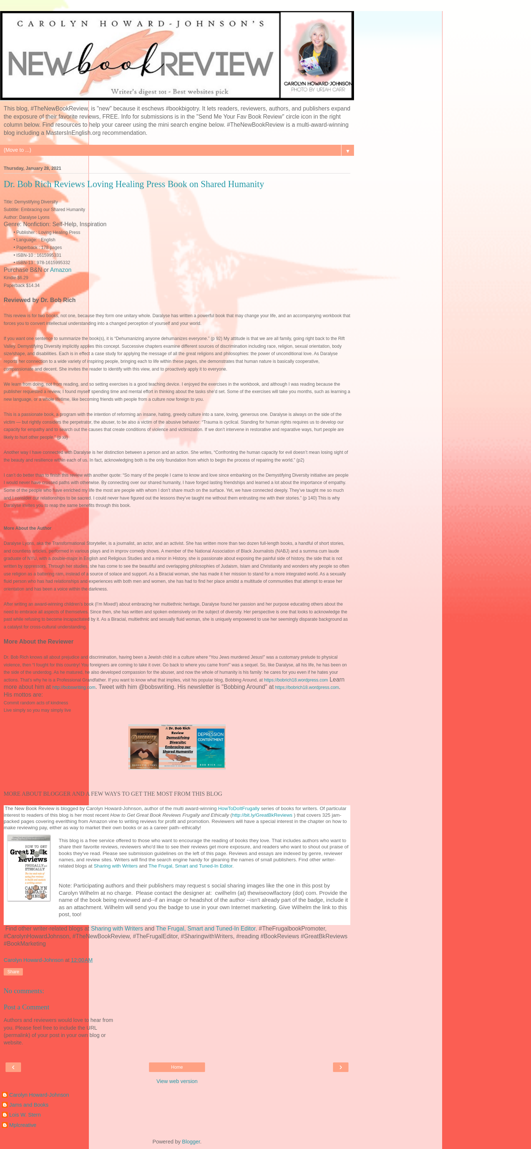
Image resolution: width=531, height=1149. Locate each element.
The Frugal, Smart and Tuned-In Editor (190, 866)
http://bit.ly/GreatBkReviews (262, 815)
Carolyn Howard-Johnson (39, 1095)
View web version (177, 1081)
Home (177, 1067)
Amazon (61, 270)
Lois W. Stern (25, 1115)
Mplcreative (23, 1125)
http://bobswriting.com (74, 687)
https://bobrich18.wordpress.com (296, 680)
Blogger (191, 1142)
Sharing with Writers (116, 866)
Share (13, 971)
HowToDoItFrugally (239, 808)
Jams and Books (28, 1105)
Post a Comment (26, 1007)
